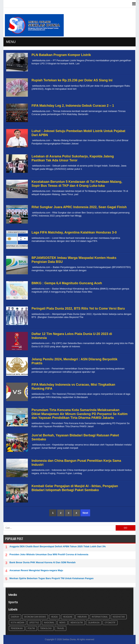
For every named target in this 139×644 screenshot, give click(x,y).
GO (125, 528)
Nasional (49, 622)
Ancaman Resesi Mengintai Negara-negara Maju (36, 570)
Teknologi (46, 628)
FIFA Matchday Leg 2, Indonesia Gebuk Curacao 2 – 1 (72, 105)
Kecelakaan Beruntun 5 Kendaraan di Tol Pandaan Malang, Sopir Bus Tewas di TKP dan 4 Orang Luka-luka (76, 183)
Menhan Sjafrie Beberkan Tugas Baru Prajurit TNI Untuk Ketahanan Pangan (51, 578)
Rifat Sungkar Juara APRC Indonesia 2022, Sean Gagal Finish (79, 207)
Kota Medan (17, 622)
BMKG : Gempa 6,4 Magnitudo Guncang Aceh (66, 283)
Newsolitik (77, 622)
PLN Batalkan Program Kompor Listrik (61, 55)
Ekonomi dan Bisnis (35, 616)
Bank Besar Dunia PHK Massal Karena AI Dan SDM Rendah (42, 562)
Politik (31, 628)
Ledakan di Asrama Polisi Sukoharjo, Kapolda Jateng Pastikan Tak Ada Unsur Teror (72, 158)
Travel (60, 628)
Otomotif (110, 622)
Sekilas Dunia (69, 639)
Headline (67, 616)
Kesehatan (119, 616)
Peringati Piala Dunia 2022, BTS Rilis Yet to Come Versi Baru (78, 308)
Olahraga (94, 622)
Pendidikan (17, 628)
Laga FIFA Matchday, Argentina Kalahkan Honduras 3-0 (74, 232)
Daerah (15, 616)
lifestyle (34, 622)
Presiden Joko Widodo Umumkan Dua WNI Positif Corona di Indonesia (48, 554)
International (100, 616)
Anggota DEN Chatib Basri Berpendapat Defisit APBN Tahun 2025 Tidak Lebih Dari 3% (57, 546)
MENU (11, 42)
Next (85, 512)
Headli (54, 616)
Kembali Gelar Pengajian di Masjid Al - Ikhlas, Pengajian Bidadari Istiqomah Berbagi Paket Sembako (74, 488)
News (62, 622)
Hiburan (82, 616)
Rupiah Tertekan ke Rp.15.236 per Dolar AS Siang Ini (71, 80)
